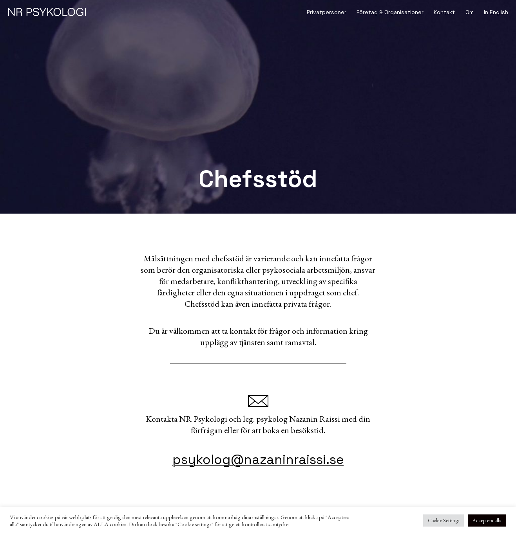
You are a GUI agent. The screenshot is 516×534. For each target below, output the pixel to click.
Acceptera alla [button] (487, 520)
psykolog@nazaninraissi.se (258, 459)
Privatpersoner (326, 12)
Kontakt (444, 12)
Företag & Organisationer (390, 12)
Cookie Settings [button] (443, 520)
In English (496, 12)
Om (469, 12)
